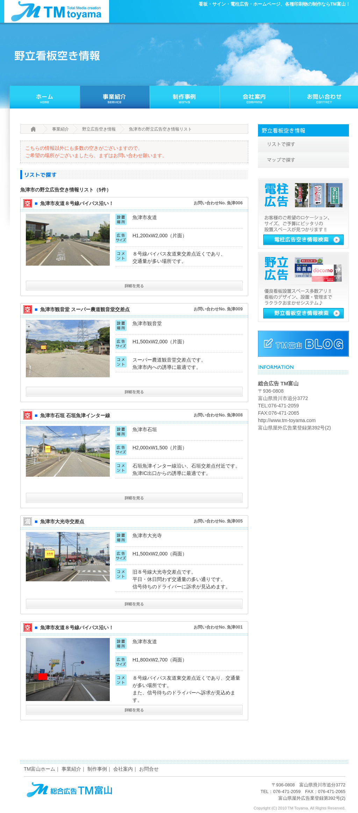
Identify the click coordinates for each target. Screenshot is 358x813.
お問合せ (149, 769)
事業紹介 (60, 129)
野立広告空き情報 (99, 129)
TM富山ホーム (39, 769)
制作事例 (97, 769)
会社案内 (123, 769)
